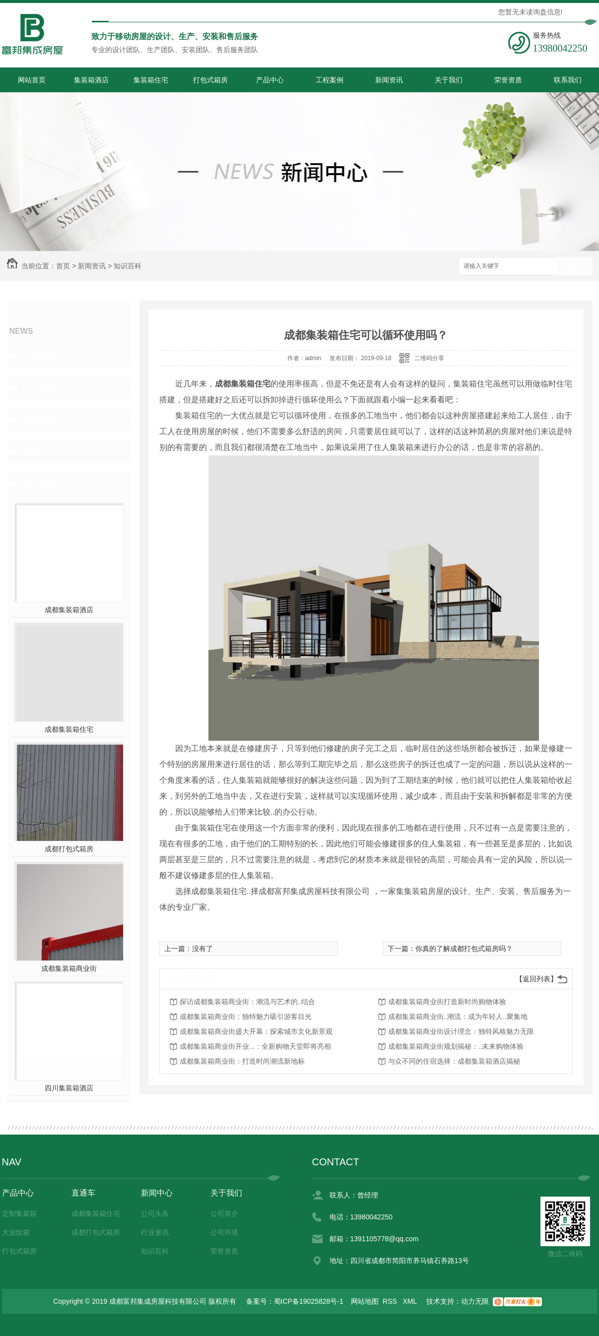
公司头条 (40, 356)
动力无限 (475, 1301)
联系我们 (568, 80)
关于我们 (449, 80)
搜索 (575, 266)
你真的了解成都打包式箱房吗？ (464, 949)
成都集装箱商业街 (69, 968)
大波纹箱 (16, 1232)
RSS (391, 1301)
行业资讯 (40, 387)
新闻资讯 (389, 80)
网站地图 (365, 1301)
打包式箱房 (210, 80)
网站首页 (32, 80)
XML (411, 1301)
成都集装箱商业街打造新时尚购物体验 (447, 1002)
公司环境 (224, 1232)
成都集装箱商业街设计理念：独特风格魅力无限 (461, 1031)
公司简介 (224, 1213)
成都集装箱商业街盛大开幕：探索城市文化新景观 (256, 1031)
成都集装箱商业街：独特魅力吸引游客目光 (246, 1016)
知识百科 (127, 266)
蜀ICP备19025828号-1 (308, 1301)
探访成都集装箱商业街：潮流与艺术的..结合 (248, 1002)
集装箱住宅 (150, 80)
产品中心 (270, 80)
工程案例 (329, 80)
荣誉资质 (508, 80)
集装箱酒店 (91, 80)
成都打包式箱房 (69, 849)
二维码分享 (429, 358)
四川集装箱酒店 (69, 1088)
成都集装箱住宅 (69, 729)
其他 (31, 451)
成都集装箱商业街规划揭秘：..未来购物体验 (456, 1046)
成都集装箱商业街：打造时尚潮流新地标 (242, 1061)
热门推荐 (40, 483)
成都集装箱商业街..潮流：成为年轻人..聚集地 (458, 1016)
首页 (63, 266)
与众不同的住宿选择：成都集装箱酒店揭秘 (454, 1061)
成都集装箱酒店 (69, 610)
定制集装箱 (19, 1213)
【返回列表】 (536, 979)
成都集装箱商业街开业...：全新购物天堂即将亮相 (256, 1046)
